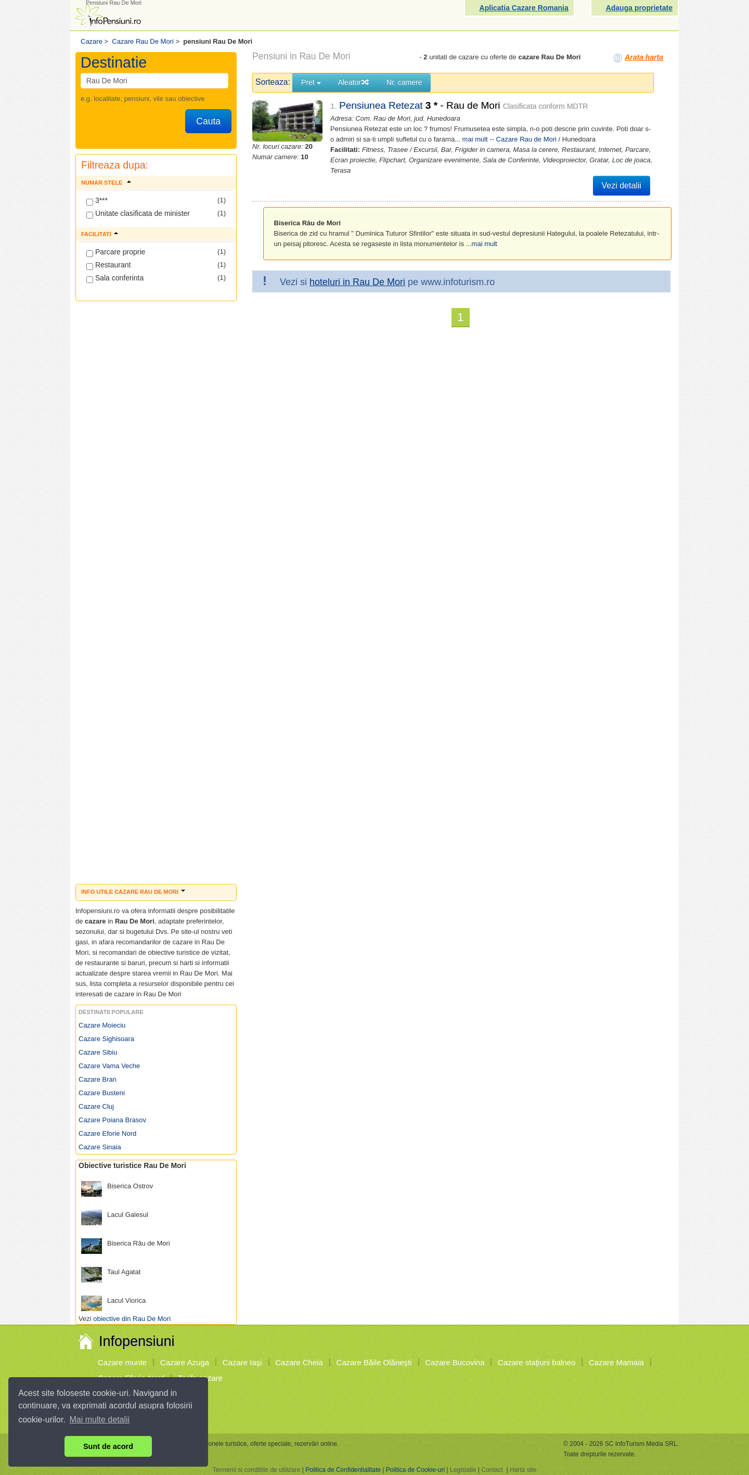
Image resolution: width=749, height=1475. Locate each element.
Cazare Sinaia (100, 1147)
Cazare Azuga (184, 1362)
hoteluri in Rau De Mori (357, 282)
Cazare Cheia (299, 1362)
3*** (97, 201)
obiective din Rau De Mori (132, 1319)
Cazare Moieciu (102, 1025)
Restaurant (108, 265)
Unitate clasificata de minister (138, 214)
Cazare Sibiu (98, 1052)
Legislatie (463, 1469)
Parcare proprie (115, 252)
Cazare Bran (98, 1079)
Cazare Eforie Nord (107, 1133)
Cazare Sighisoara (106, 1039)
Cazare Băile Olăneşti (374, 1362)
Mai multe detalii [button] (100, 1419)
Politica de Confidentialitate (343, 1469)
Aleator (353, 82)
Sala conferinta (115, 278)
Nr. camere (404, 82)
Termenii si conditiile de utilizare (257, 1469)
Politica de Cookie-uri (415, 1469)
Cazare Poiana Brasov (112, 1120)
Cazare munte (122, 1362)
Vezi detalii (622, 185)
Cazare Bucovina (454, 1362)
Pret (311, 82)
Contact (491, 1469)
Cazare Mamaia (616, 1362)
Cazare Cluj (96, 1106)
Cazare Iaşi (242, 1362)
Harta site (523, 1469)
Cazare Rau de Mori (526, 139)
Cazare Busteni (102, 1093)
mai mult (475, 139)
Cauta (208, 121)
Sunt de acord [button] (108, 1446)
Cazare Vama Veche (109, 1066)
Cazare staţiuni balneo (536, 1362)
